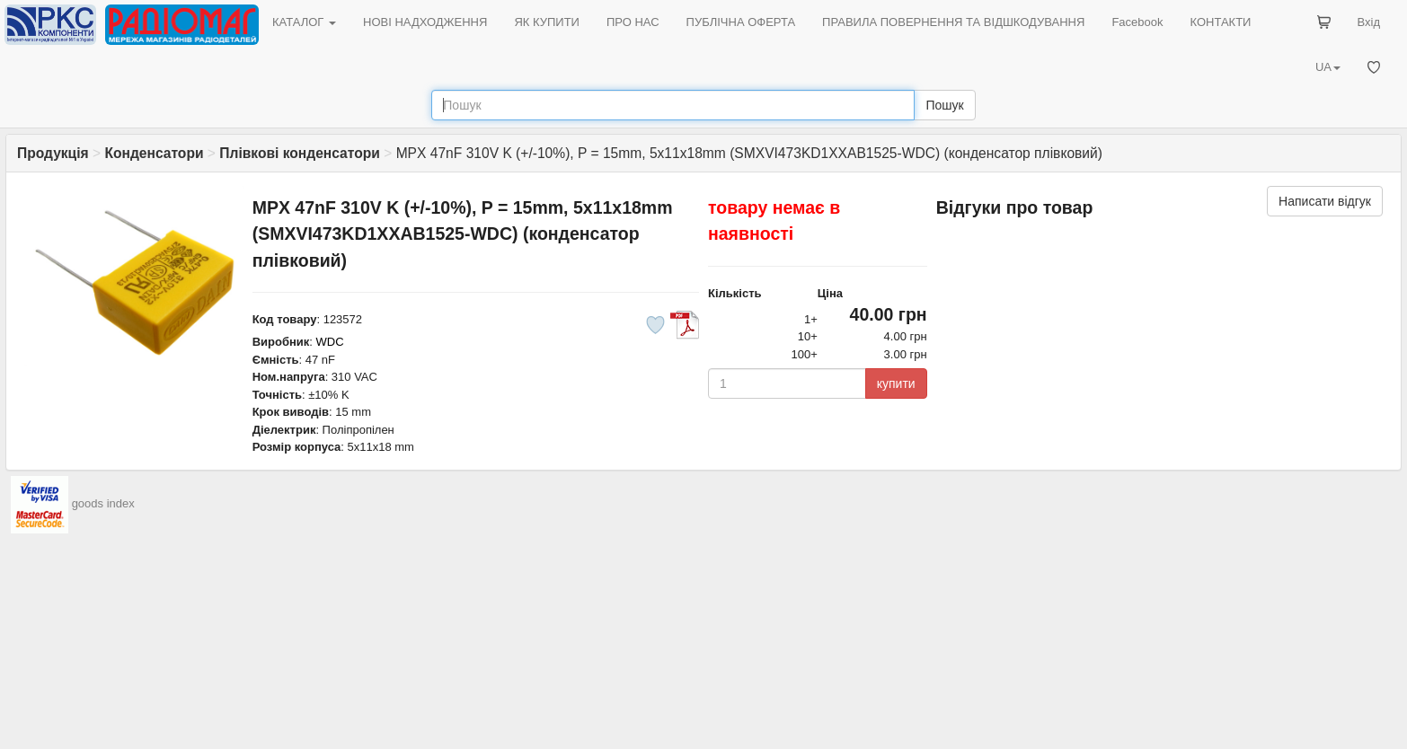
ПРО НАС (632, 22)
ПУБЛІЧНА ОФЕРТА (741, 22)
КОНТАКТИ (1220, 22)
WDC (330, 341)
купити (896, 383)
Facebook (1137, 22)
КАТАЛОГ (304, 22)
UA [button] (1328, 67)
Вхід (1369, 22)
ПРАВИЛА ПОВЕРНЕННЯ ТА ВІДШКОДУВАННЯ (953, 22)
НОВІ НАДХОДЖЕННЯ (425, 22)
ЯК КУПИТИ (547, 22)
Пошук (944, 105)
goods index (103, 503)
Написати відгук (1325, 201)
